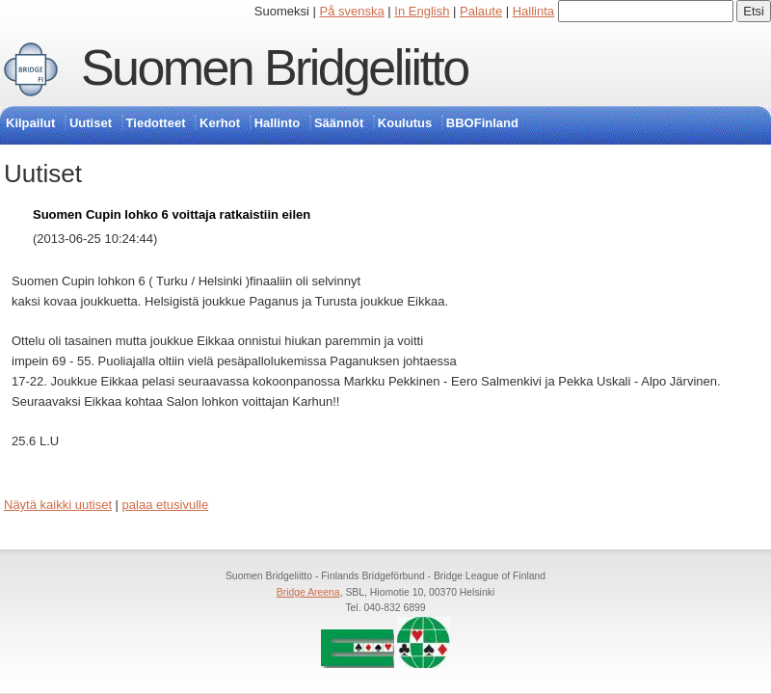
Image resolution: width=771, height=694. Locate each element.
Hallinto (277, 123)
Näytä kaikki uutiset (58, 504)
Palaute (481, 11)
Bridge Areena (308, 592)
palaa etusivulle (165, 504)
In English (421, 11)
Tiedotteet (156, 123)
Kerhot (219, 123)
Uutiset (90, 123)
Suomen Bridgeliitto (274, 67)
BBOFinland (482, 123)
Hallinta (533, 11)
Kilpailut (30, 123)
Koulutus (405, 123)
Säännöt (338, 123)
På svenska (352, 11)
